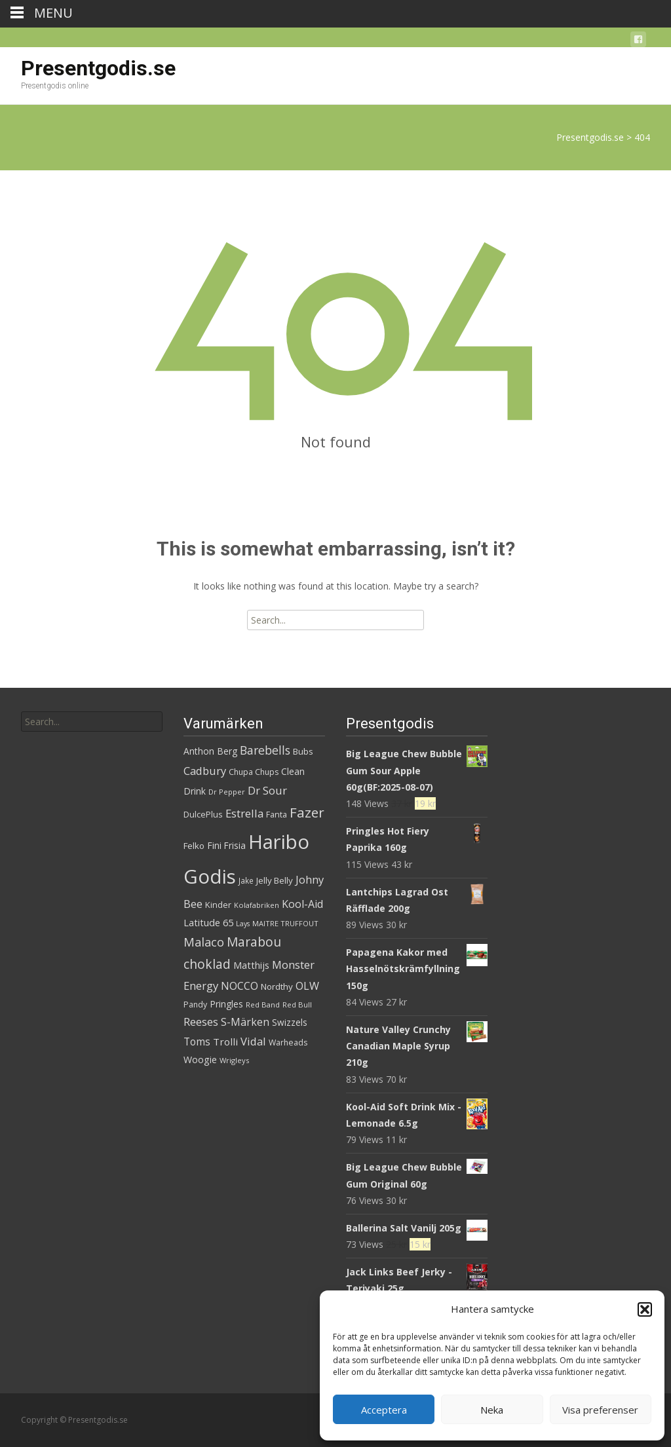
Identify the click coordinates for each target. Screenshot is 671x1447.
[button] (644, 1309)
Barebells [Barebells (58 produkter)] (265, 750)
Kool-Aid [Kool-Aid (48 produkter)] (302, 904)
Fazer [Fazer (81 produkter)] (307, 812)
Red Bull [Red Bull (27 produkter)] (297, 1004)
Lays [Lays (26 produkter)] (243, 923)
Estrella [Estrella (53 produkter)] (244, 813)
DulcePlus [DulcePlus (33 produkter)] (203, 814)
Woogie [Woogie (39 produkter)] (200, 1059)
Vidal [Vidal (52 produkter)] (253, 1041)
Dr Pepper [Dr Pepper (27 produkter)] (226, 792)
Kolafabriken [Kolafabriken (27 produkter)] (256, 905)
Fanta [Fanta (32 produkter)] (276, 814)
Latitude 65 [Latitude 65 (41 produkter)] (208, 922)
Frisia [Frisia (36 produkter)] (235, 845)
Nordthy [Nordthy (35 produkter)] (277, 986)
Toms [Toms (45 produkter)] (196, 1042)
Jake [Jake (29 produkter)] (246, 880)
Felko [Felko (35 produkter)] (193, 846)
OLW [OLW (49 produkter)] (307, 986)
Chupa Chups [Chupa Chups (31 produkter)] (253, 772)
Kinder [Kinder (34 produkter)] (218, 905)
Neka (491, 1409)
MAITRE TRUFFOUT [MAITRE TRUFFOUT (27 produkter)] (285, 923)
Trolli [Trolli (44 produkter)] (225, 1041)
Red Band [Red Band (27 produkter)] (263, 1004)
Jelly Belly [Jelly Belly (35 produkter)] (274, 880)
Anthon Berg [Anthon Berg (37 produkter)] (210, 751)
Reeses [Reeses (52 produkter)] (200, 1021)
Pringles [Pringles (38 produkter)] (226, 1004)
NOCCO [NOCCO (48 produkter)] (239, 986)
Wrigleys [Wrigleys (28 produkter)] (234, 1060)
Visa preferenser (600, 1409)
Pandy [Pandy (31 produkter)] (195, 1004)
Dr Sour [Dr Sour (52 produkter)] (267, 790)
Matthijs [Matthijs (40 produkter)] (251, 965)
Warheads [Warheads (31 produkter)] (288, 1042)
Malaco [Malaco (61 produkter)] (203, 942)
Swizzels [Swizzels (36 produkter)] (289, 1022)
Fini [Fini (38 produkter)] (214, 845)
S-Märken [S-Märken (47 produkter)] (245, 1022)
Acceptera (384, 1409)
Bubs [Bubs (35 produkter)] (303, 751)
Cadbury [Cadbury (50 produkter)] (204, 770)
